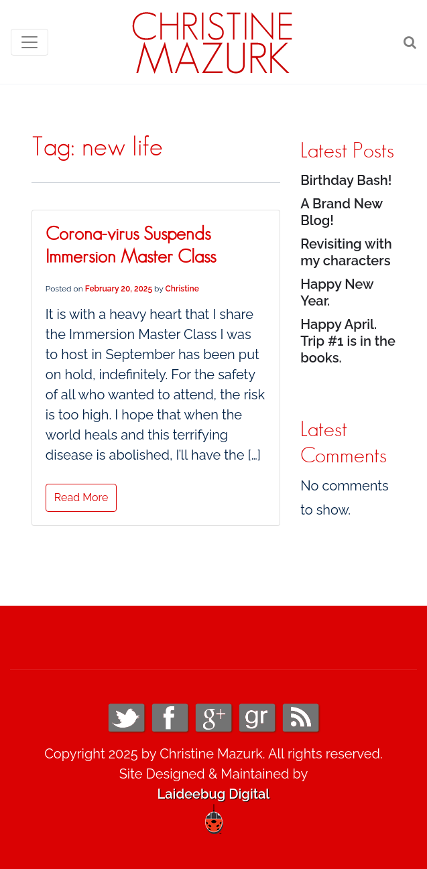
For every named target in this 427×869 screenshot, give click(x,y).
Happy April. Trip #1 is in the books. (347, 341)
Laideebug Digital (214, 794)
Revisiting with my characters (346, 252)
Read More (81, 497)
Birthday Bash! (345, 180)
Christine (182, 288)
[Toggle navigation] (29, 42)
